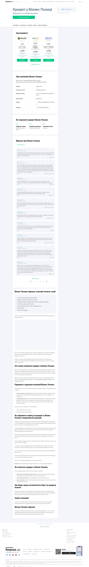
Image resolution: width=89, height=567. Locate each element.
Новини (35, 1)
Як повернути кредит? (70, 540)
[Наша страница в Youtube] (13, 555)
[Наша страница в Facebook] (10, 555)
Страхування (59, 1)
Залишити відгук (21, 144)
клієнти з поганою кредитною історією (23, 379)
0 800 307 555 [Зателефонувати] (17, 1)
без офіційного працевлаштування (44, 379)
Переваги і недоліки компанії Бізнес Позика (27, 299)
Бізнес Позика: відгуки (22, 310)
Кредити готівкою (5, 532)
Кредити (44, 1)
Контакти (68, 533)
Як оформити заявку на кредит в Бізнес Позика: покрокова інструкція (33, 302)
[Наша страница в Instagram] (19, 555)
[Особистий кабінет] (80, 1)
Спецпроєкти (36, 551)
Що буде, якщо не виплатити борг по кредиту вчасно (29, 306)
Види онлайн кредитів (70, 542)
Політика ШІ (46, 549)
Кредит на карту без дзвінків (7, 536)
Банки (69, 1)
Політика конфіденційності (71, 532)
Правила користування (46, 551)
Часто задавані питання (71, 538)
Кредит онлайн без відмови (7, 533)
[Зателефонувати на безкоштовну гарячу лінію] (13, 552)
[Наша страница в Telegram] (7, 555)
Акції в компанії (20, 308)
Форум (72, 1)
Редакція (30, 549)
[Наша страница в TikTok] (16, 555)
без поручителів (49, 377)
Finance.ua (38, 523)
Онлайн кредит (5, 531)
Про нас (68, 531)
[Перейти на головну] (9, 2)
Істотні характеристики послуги (22, 54)
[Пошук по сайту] (82, 1)
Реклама (30, 551)
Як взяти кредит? (69, 539)
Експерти (25, 551)
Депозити (64, 1)
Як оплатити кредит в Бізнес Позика (25, 304)
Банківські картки (51, 1)
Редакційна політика (38, 549)
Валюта (39, 1)
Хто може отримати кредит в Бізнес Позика (27, 297)
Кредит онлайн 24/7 (5, 535)
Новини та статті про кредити (72, 535)
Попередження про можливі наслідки (22, 56)
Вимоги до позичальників (71, 536)
